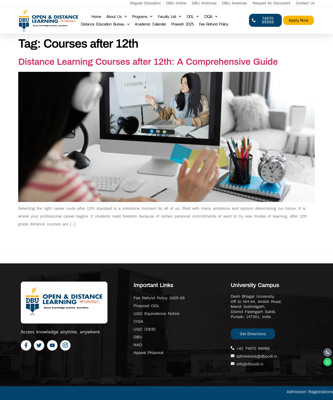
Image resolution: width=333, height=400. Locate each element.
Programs (142, 17)
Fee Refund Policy (213, 24)
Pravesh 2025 (182, 24)
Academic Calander (150, 24)
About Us (116, 17)
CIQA (211, 17)
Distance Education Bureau (105, 24)
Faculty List (170, 17)
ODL (193, 17)
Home (96, 16)
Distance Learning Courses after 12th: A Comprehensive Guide (148, 62)
